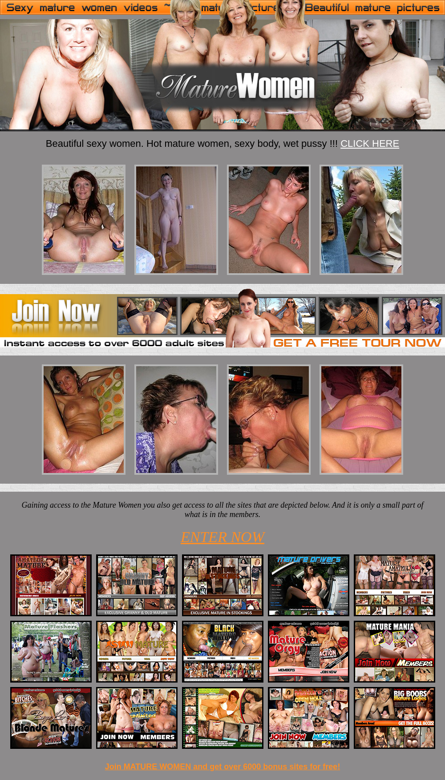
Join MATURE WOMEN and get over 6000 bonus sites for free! (222, 766)
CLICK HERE (369, 143)
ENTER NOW (222, 537)
